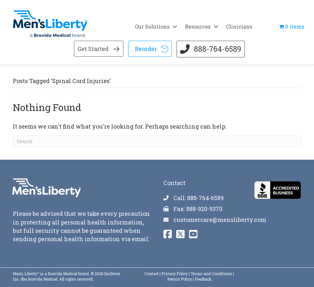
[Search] (157, 141)
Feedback (203, 278)
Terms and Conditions (211, 273)
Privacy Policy (174, 273)
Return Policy (179, 278)
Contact (152, 273)
